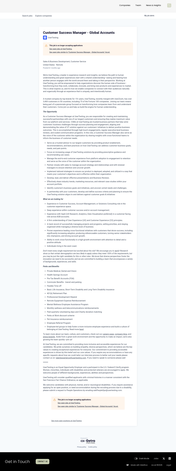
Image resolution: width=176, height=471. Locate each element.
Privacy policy (81, 447)
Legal (168, 465)
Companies (124, 6)
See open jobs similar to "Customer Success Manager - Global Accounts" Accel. (79, 52)
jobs (28, 16)
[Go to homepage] (13, 6)
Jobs (156, 458)
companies (45, 16)
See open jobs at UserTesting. (60, 49)
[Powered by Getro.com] (88, 441)
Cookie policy (92, 447)
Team (138, 6)
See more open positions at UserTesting (66, 421)
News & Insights (153, 6)
